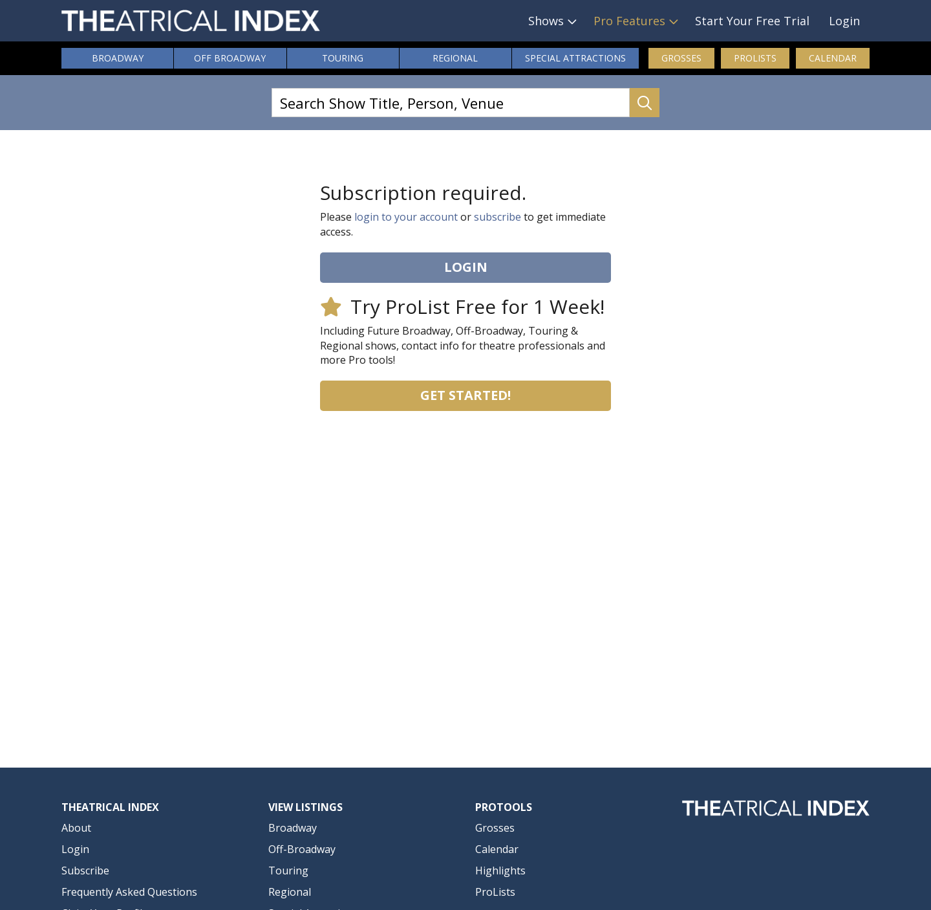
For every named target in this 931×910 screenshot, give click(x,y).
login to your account (406, 217)
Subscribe (85, 870)
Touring (342, 58)
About (76, 828)
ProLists (755, 58)
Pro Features (629, 20)
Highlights (500, 870)
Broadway (118, 58)
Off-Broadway (302, 849)
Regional (455, 58)
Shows (546, 20)
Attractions (575, 58)
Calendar (833, 58)
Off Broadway (230, 58)
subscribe (497, 217)
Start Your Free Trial (752, 20)
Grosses (681, 58)
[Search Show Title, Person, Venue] (451, 102)
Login (844, 20)
